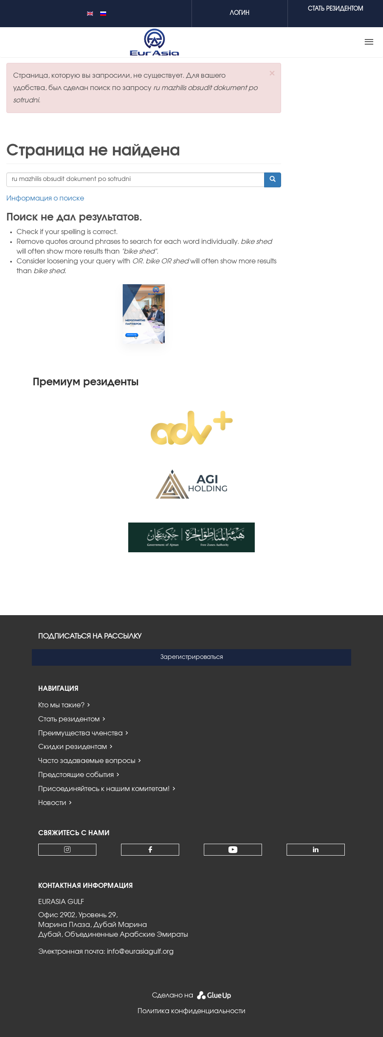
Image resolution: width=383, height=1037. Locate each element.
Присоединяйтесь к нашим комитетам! (104, 789)
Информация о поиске (45, 198)
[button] (272, 73)
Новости (52, 803)
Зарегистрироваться (192, 657)
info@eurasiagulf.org (140, 951)
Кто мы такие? (61, 705)
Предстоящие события (76, 774)
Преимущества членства (80, 733)
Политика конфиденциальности (191, 1011)
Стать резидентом (69, 719)
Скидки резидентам (72, 746)
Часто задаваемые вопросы (86, 760)
